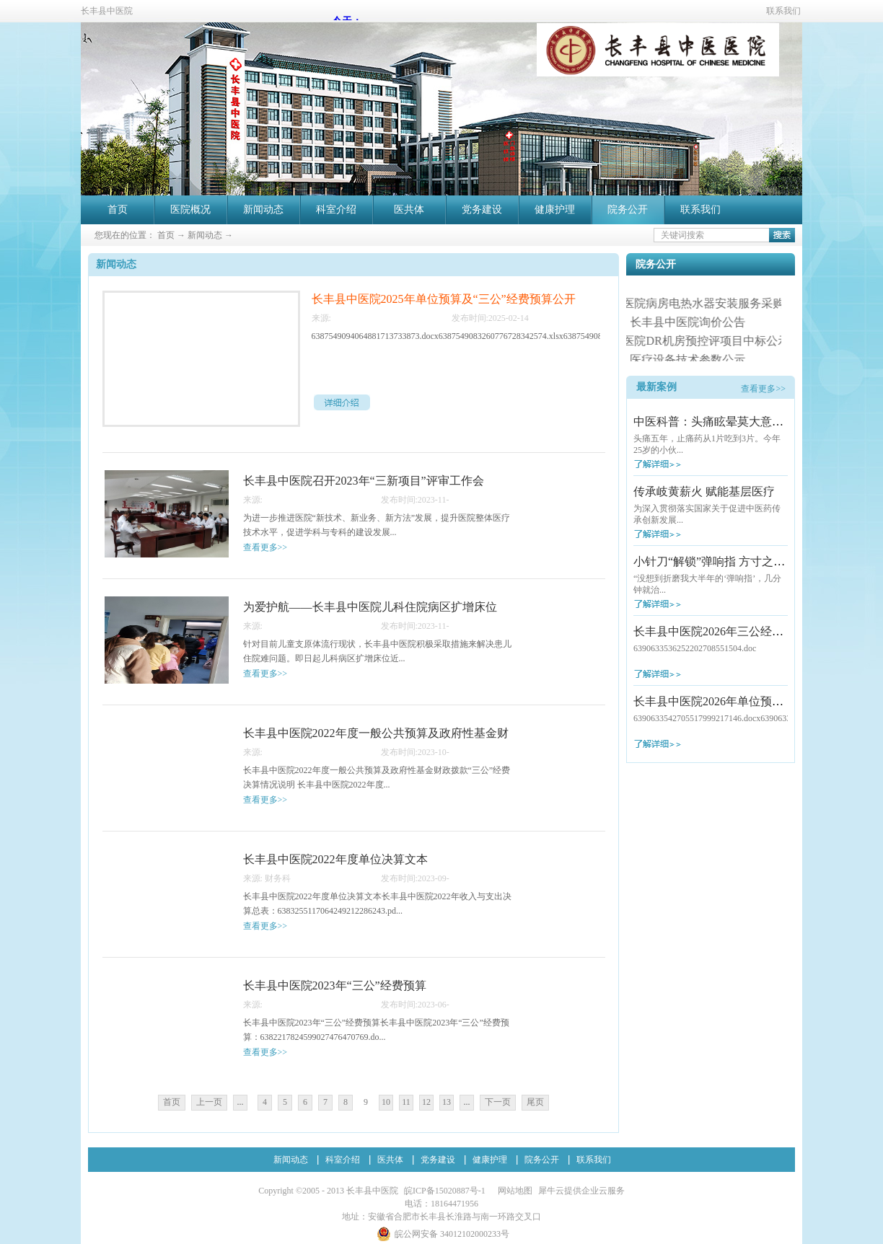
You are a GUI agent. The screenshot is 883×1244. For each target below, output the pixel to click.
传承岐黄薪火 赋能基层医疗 (704, 491)
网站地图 (512, 1191)
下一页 (498, 1102)
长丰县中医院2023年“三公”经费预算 (334, 985)
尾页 (535, 1102)
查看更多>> (763, 389)
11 (406, 1102)
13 (446, 1102)
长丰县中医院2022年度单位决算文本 (335, 859)
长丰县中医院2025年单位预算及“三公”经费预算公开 (444, 299)
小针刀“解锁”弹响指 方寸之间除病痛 (726, 561)
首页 (117, 209)
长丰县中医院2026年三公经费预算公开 (731, 631)
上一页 (209, 1102)
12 (426, 1102)
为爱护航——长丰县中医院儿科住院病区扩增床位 (370, 607)
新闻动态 (205, 235)
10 (386, 1102)
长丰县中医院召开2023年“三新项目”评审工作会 (363, 481)
